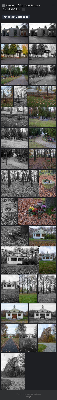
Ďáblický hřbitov (11, 9)
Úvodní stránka (14, 5)
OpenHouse (32, 5)
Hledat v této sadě (18, 16)
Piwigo (28, 396)
